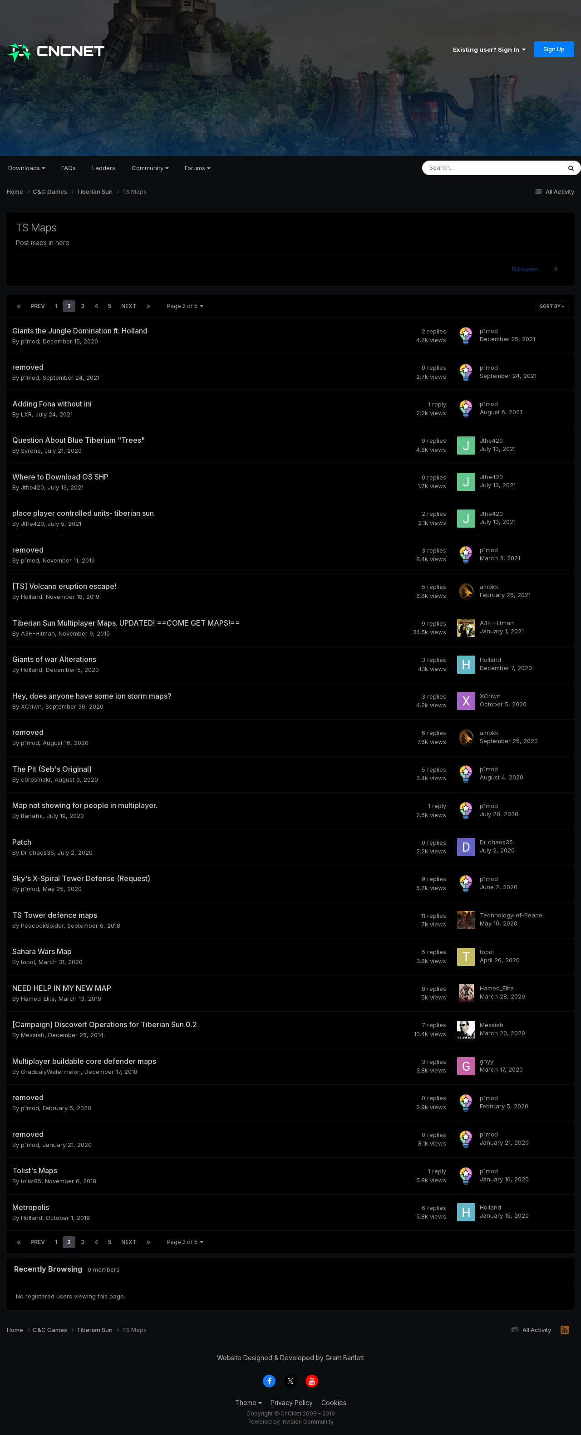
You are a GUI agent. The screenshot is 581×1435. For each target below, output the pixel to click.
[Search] (467, 168)
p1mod (30, 341)
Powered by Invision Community (290, 1421)
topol (28, 961)
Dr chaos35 (37, 852)
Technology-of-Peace (511, 915)
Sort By (552, 306)
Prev (37, 306)
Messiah (32, 1034)
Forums (197, 167)
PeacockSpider (42, 925)
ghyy (486, 1061)
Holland (31, 596)
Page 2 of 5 (185, 306)
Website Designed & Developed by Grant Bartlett (290, 1358)
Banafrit (32, 815)
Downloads (26, 167)
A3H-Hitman (38, 633)
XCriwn (31, 706)
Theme (248, 1402)
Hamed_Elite (38, 998)
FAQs (68, 167)
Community (150, 167)
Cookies (333, 1402)
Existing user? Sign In (489, 49)
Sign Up (554, 49)
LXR (26, 414)
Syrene (31, 450)
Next (129, 306)
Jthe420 (491, 440)
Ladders (103, 167)
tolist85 (31, 1181)
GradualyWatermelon (51, 1071)
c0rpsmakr (36, 779)
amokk (489, 586)
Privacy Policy (292, 1402)
